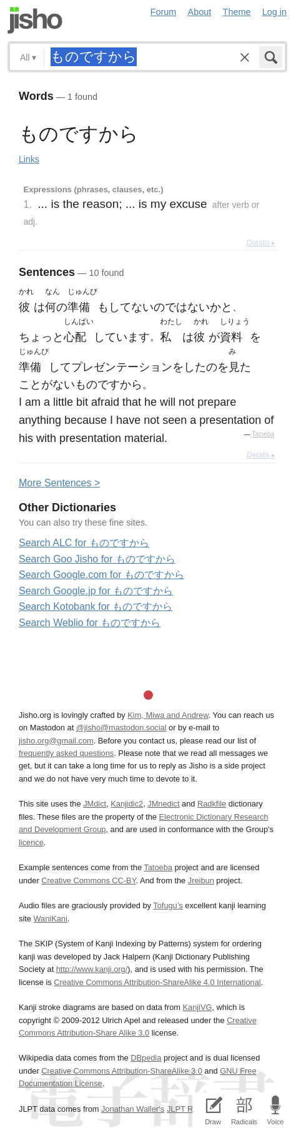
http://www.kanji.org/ (92, 969)
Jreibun (201, 880)
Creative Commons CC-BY (88, 880)
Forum (163, 12)
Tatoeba (263, 434)
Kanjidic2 (127, 803)
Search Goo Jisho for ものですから (97, 559)
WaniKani (50, 918)
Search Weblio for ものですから (89, 622)
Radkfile (211, 803)
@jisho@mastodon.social (121, 727)
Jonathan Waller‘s (132, 1109)
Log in (274, 12)
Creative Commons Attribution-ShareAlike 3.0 (121, 1071)
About (200, 12)
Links (29, 159)
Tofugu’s (167, 905)
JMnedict (163, 803)
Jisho (34, 20)
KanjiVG (197, 1007)
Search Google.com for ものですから (101, 574)
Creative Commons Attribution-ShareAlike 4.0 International (157, 982)
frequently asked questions (66, 753)
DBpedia (146, 1057)
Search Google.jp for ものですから (96, 591)
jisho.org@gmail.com (56, 740)
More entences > (59, 483)
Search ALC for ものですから (84, 542)
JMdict (94, 803)
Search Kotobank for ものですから (95, 606)
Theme (237, 12)
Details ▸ (261, 242)
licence (31, 842)
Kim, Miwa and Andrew (167, 715)
